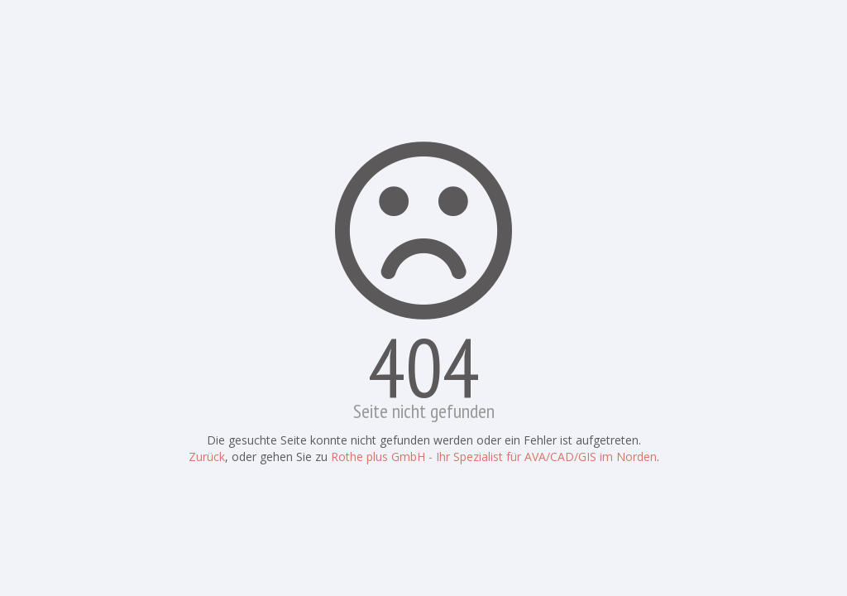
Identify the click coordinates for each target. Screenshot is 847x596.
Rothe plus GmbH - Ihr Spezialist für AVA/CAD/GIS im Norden (494, 456)
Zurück (207, 456)
